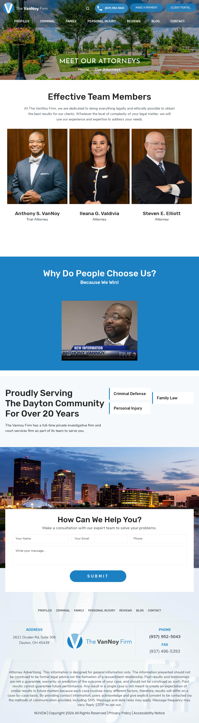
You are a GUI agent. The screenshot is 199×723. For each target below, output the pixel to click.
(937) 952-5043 (114, 8)
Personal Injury (101, 21)
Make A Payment (147, 7)
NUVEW (40, 713)
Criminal (47, 21)
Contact (177, 21)
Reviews (134, 21)
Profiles (21, 21)
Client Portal (180, 7)
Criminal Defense (130, 393)
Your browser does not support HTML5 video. (99, 331)
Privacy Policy (119, 713)
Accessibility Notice (149, 713)
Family (71, 21)
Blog (155, 21)
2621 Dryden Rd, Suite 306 (34, 637)
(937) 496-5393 (164, 651)
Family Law (167, 398)
